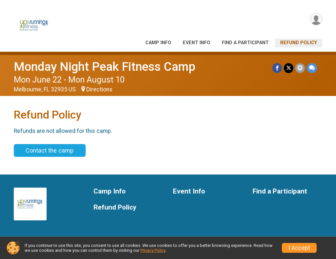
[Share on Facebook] (277, 68)
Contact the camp (50, 150)
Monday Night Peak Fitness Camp (104, 67)
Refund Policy (298, 43)
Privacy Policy (152, 250)
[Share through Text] (312, 68)
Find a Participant (245, 43)
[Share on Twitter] (288, 68)
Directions (99, 89)
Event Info (196, 43)
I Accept (299, 248)
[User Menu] (316, 19)
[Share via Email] (300, 68)
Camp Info (158, 43)
